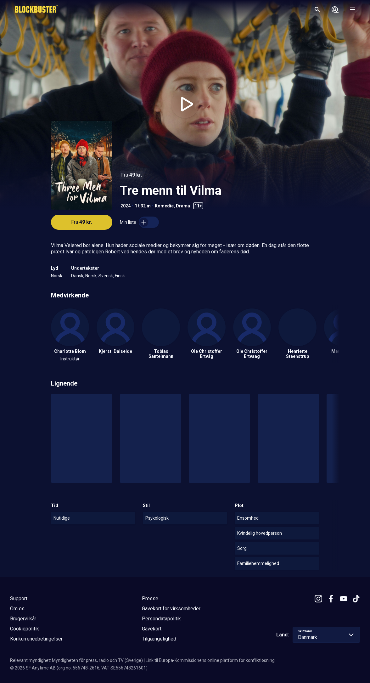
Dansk (77, 275)
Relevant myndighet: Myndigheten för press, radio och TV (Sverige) (76, 660)
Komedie (164, 205)
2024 (126, 205)
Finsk (120, 275)
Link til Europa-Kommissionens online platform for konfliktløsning (210, 660)
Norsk (56, 275)
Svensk (105, 275)
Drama (183, 205)
